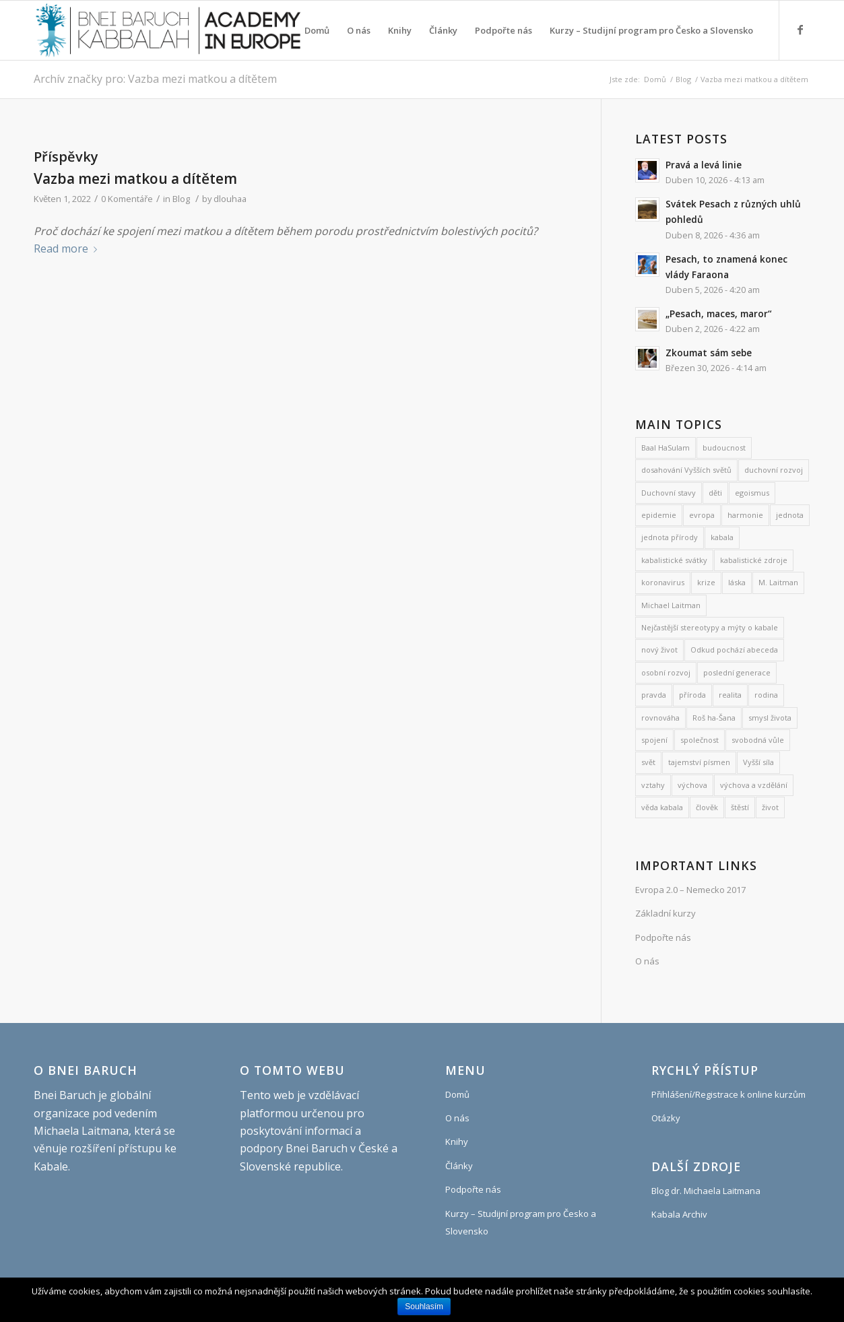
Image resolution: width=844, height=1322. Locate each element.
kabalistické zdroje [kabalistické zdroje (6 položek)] (753, 560)
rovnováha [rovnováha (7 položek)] (660, 718)
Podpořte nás (663, 937)
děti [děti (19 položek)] (715, 493)
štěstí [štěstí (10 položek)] (740, 807)
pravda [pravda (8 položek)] (653, 695)
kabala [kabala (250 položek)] (722, 537)
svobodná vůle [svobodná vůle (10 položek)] (758, 740)
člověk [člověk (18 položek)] (707, 807)
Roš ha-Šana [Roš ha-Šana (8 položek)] (714, 718)
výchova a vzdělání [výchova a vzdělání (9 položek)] (753, 785)
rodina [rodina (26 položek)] (766, 695)
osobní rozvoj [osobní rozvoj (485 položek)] (665, 672)
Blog (683, 79)
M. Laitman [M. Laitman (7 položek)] (778, 582)
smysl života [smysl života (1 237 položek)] (769, 718)
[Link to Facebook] (800, 30)
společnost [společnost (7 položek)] (699, 740)
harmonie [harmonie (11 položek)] (745, 515)
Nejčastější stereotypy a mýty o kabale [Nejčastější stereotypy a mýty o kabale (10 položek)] (709, 627)
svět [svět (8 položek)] (648, 762)
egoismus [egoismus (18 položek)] (752, 493)
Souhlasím (424, 1306)
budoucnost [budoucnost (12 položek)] (724, 447)
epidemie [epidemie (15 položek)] (658, 515)
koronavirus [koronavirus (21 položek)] (662, 582)
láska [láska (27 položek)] (737, 582)
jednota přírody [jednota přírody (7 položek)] (669, 537)
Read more (68, 248)
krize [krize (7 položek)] (706, 582)
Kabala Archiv (679, 1214)
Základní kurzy (665, 913)
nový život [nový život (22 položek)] (659, 650)
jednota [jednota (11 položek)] (790, 515)
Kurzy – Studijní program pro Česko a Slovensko (520, 1222)
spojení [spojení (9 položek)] (654, 740)
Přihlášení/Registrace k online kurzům (728, 1094)
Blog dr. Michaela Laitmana (705, 1191)
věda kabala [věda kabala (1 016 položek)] (662, 807)
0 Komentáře (127, 199)
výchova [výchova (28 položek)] (692, 785)
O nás (647, 961)
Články (459, 1166)
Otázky (665, 1118)
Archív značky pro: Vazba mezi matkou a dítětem (155, 78)
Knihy (456, 1141)
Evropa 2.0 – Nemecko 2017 (690, 890)
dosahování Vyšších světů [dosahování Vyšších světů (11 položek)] (686, 470)
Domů (655, 79)
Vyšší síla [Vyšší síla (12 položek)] (758, 762)
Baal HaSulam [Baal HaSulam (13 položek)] (665, 447)
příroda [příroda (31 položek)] (692, 695)
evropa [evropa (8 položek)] (702, 515)
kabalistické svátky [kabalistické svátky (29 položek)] (674, 560)
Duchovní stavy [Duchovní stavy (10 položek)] (668, 493)
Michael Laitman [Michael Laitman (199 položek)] (671, 605)
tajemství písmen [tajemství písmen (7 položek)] (699, 762)
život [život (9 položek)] (770, 807)
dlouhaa (230, 199)
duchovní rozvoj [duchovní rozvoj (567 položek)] (773, 470)
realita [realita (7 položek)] (730, 695)
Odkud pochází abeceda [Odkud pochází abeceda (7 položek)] (734, 650)
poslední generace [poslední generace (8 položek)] (737, 672)
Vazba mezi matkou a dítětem (135, 178)
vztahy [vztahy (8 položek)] (653, 785)
